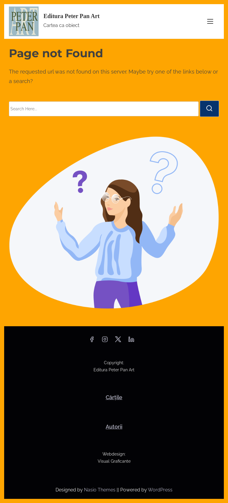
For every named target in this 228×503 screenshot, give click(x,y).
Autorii (114, 427)
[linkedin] (131, 341)
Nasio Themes (100, 490)
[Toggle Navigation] (210, 21)
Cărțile (114, 397)
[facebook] (92, 341)
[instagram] (105, 341)
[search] (209, 109)
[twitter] (118, 341)
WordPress (160, 490)
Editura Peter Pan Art (71, 16)
